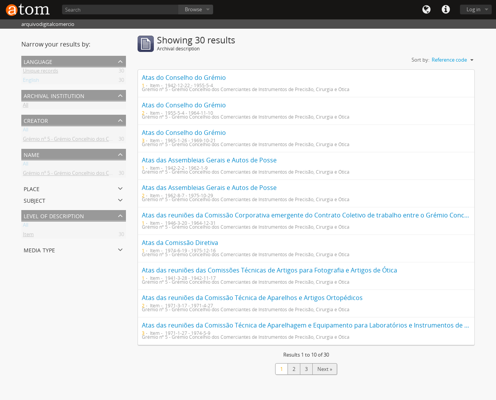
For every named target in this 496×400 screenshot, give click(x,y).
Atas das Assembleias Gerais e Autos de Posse (209, 160)
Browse (193, 9)
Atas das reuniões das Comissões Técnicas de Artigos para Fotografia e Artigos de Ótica (269, 270)
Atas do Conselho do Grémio (184, 77)
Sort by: (420, 59)
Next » (324, 369)
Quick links (445, 9)
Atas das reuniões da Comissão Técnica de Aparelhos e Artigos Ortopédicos (252, 297)
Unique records (40, 72)
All (25, 106)
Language (426, 9)
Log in (473, 9)
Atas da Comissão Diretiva (180, 242)
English (31, 81)
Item (28, 235)
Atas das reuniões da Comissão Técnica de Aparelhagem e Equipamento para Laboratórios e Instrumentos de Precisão (315, 325)
